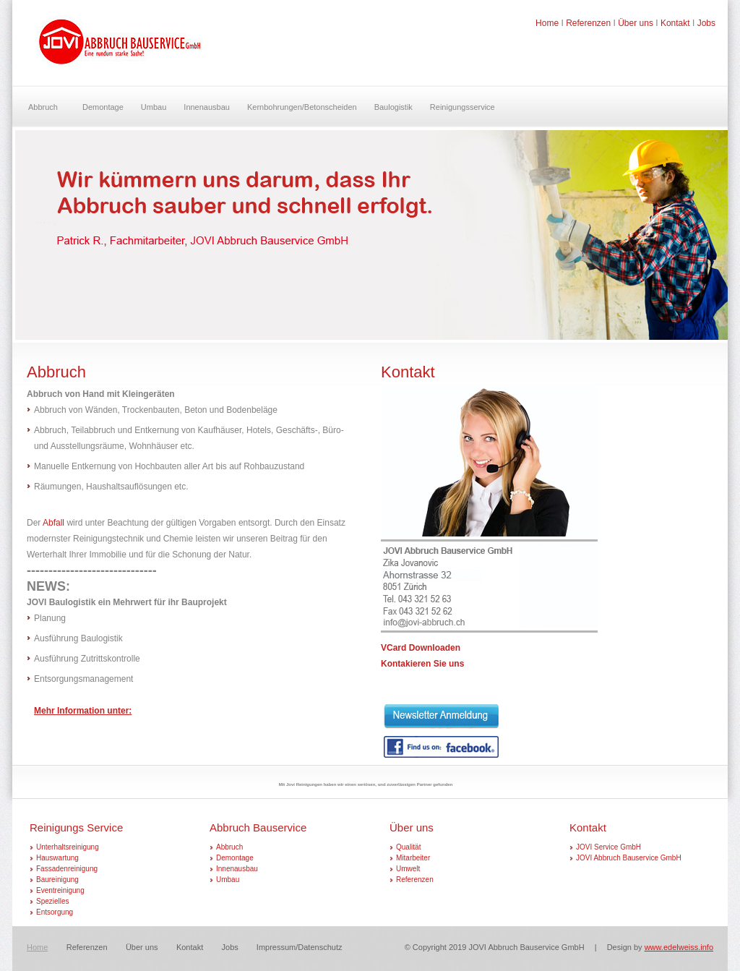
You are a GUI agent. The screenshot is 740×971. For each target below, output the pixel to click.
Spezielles (52, 901)
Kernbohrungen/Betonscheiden (302, 107)
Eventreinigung (60, 890)
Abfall (53, 523)
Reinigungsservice (462, 107)
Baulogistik (393, 107)
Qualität (408, 847)
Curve (119, 48)
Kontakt (675, 23)
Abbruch (43, 107)
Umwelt (408, 869)
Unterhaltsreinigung (67, 847)
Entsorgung (54, 912)
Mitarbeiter (413, 858)
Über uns (635, 23)
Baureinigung (57, 880)
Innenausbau (207, 107)
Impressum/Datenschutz (300, 947)
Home (547, 23)
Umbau (153, 107)
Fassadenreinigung (67, 869)
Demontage (103, 107)
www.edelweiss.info (679, 947)
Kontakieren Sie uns (422, 664)
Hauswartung (57, 858)
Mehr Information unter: (83, 711)
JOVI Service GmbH (608, 847)
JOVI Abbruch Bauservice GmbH (628, 858)
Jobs (706, 23)
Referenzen (588, 23)
